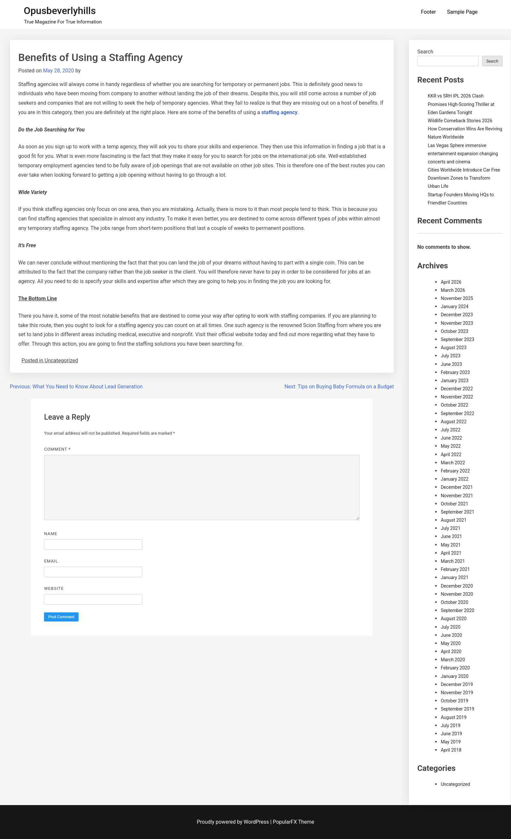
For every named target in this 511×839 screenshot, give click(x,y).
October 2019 (454, 700)
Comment (57, 449)
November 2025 (457, 298)
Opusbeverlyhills (60, 10)
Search (425, 52)
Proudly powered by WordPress (233, 822)
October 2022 (454, 405)
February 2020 (455, 667)
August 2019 (453, 717)
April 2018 (451, 750)
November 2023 (457, 323)
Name (50, 533)
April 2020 (451, 651)
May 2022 (450, 446)
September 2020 (457, 610)
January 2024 (454, 306)
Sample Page (462, 12)
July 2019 (450, 725)
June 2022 (451, 438)
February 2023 (455, 372)
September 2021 (457, 512)
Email (51, 561)
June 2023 (451, 364)
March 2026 (453, 290)
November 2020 (457, 594)
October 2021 (454, 503)
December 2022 (457, 388)
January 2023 (454, 380)
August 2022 (453, 421)
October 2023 (454, 331)
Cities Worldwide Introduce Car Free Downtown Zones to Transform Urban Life (464, 178)
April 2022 (451, 454)
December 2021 (457, 487)
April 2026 (451, 282)
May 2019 (450, 741)
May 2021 (450, 544)
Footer (428, 12)
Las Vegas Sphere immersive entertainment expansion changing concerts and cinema (463, 153)
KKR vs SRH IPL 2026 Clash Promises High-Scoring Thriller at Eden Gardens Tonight (461, 104)
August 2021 (453, 520)
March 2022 (453, 462)
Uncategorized (455, 784)
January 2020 (454, 676)
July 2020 (450, 627)
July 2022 (450, 429)
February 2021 (455, 569)
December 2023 (457, 314)
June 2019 (451, 733)
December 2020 (457, 586)
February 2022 (455, 470)
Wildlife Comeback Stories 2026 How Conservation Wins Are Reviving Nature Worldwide (465, 129)
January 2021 (454, 577)
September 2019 (457, 709)
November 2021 (457, 495)
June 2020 (451, 635)
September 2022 (457, 413)
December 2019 (457, 684)
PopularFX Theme (293, 822)
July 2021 (450, 528)
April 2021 (451, 553)
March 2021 (453, 561)
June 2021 (451, 536)
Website (54, 588)
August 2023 (453, 347)
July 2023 (450, 355)
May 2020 (450, 643)
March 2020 (453, 659)
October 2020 (454, 602)
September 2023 (457, 339)
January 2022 (454, 479)
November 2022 (457, 396)
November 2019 (457, 692)
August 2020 (453, 618)
